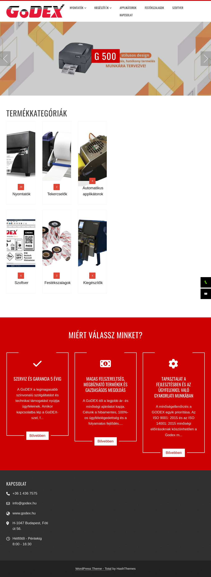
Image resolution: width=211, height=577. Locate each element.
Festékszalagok (154, 7)
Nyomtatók (78, 8)
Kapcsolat (126, 15)
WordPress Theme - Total (93, 568)
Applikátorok (128, 7)
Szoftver (177, 7)
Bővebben (37, 436)
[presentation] (5, 58)
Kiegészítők (102, 8)
